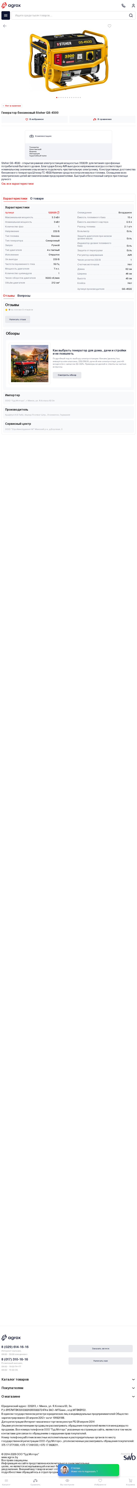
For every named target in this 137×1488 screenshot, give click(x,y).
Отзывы (9, 295)
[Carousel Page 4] (63, 97)
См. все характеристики (17, 183)
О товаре (37, 198)
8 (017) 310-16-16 (14, 1359)
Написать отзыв (17, 319)
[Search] (131, 15)
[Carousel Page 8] (71, 97)
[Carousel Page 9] (73, 97)
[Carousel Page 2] (58, 97)
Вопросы (23, 295)
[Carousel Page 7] (69, 97)
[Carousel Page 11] (78, 97)
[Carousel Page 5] (65, 97)
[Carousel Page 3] (61, 97)
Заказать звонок (100, 1348)
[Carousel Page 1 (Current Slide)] (56, 97)
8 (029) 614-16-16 (15, 1347)
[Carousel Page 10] (76, 97)
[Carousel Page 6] (67, 97)
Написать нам (100, 1361)
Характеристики (15, 198)
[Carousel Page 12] (80, 97)
